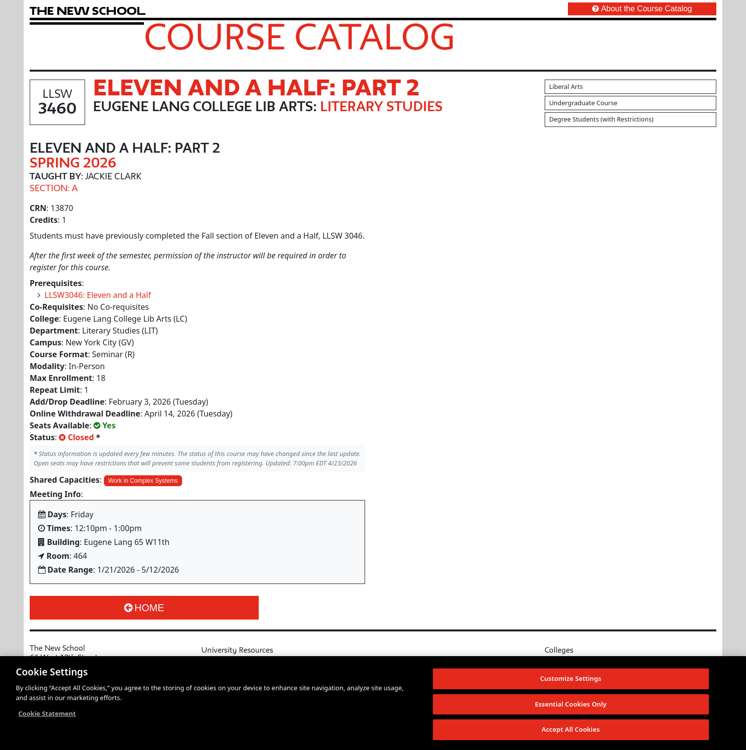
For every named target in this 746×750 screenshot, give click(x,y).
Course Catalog (299, 36)
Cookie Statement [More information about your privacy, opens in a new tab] (47, 713)
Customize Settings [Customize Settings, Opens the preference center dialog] (571, 678)
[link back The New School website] (87, 10)
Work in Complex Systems (143, 480)
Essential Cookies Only (570, 704)
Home (144, 607)
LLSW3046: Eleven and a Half (98, 295)
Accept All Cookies (571, 730)
